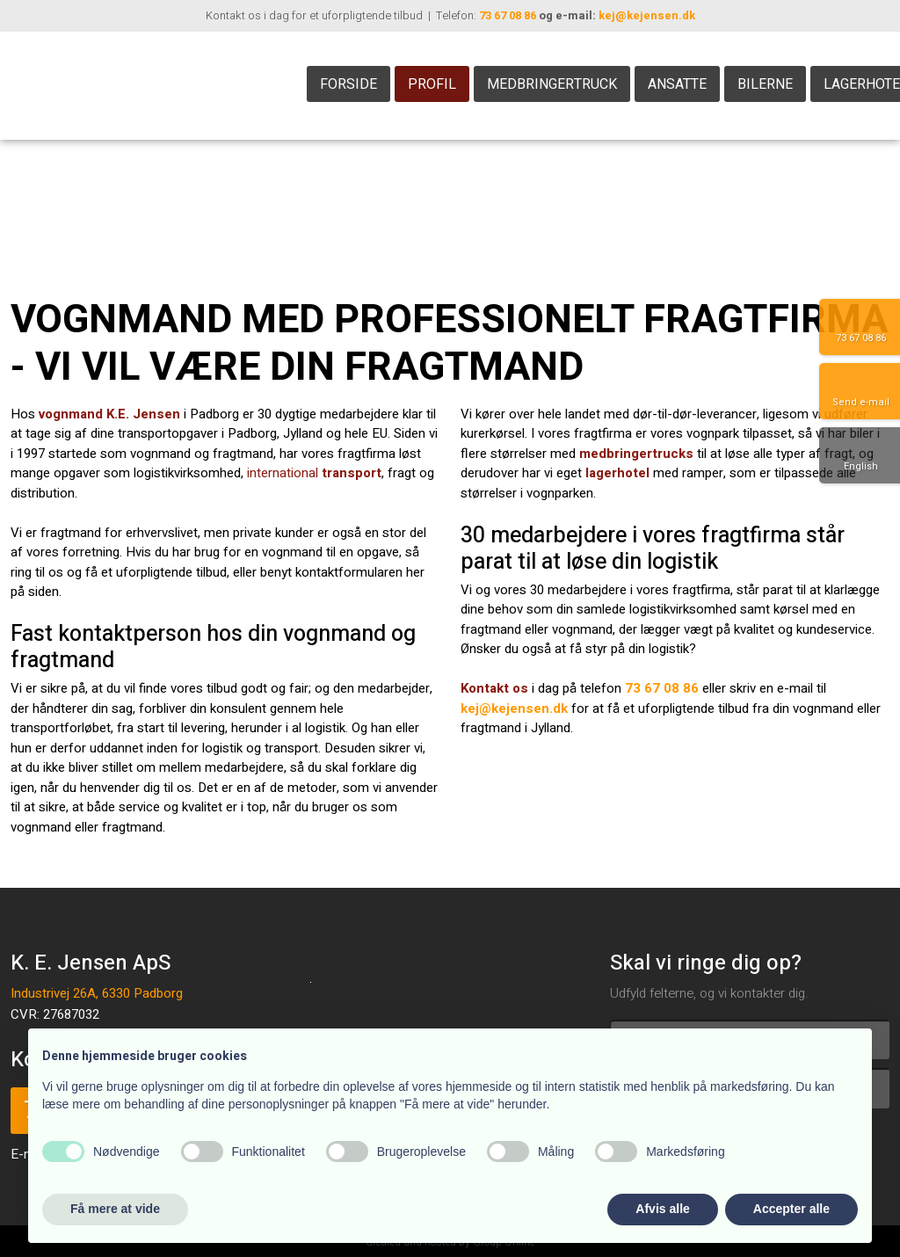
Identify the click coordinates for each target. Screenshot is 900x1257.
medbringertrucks (636, 453)
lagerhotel (617, 473)
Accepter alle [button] (791, 1209)
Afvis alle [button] (662, 1209)
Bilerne (765, 84)
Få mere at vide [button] (115, 1209)
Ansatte (677, 84)
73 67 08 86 (507, 15)
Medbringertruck (552, 84)
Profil (432, 84)
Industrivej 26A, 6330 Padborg (97, 993)
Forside (348, 84)
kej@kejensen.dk (647, 15)
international (314, 473)
